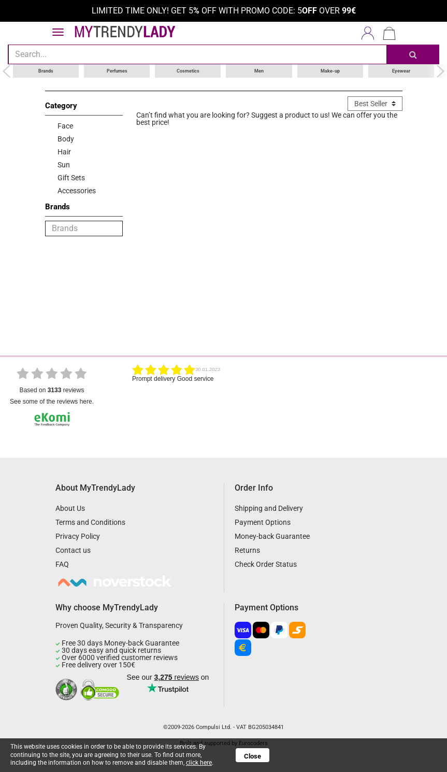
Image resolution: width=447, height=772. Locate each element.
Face (65, 125)
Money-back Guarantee (272, 536)
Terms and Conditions (90, 522)
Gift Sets (71, 177)
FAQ (62, 564)
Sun (63, 164)
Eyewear (401, 70)
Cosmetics (188, 70)
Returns (247, 550)
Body (65, 138)
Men (259, 70)
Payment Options (263, 522)
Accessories (76, 190)
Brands (45, 70)
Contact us (73, 550)
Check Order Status (266, 564)
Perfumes (117, 70)
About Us (70, 508)
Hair (64, 151)
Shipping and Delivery (269, 508)
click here (199, 762)
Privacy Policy (77, 536)
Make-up (330, 70)
